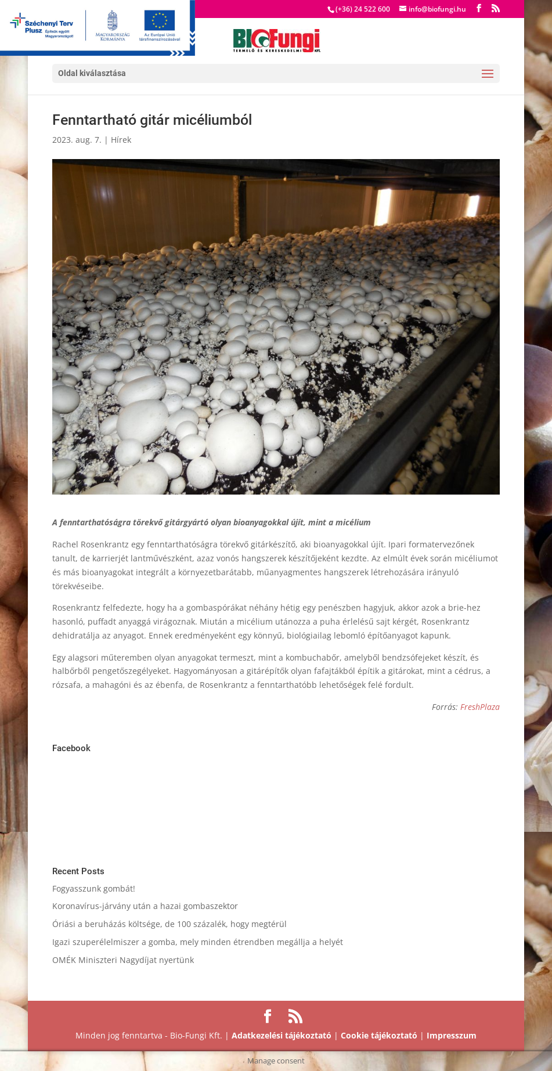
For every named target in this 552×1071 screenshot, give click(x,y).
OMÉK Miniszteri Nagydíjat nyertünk (123, 959)
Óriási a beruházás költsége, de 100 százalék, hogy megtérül (169, 923)
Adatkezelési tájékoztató (281, 1035)
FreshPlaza (480, 706)
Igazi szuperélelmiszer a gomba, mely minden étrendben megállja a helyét (197, 941)
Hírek (121, 139)
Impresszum (452, 1035)
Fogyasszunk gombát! (93, 888)
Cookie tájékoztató (379, 1035)
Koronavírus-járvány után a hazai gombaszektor (145, 905)
